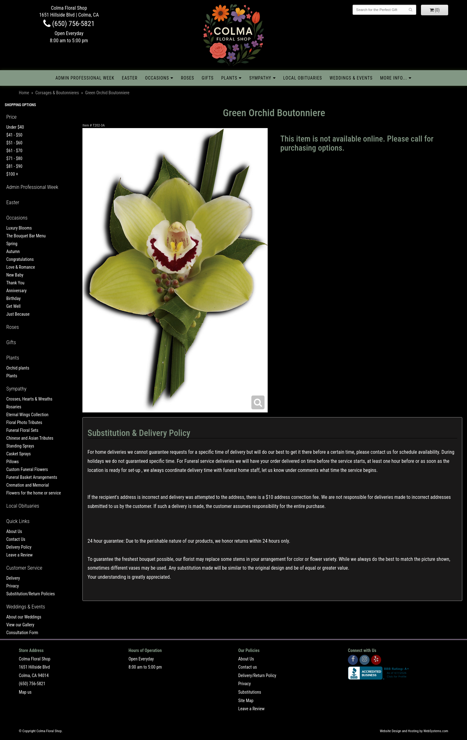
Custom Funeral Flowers (27, 469)
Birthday (13, 298)
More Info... (393, 77)
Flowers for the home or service (33, 492)
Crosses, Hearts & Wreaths (29, 398)
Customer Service (24, 568)
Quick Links (17, 521)
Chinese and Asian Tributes (29, 438)
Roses (187, 77)
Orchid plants (17, 367)
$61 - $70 (14, 150)
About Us (14, 531)
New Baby (15, 274)
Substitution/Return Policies (30, 593)
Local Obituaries (302, 77)
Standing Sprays (20, 445)
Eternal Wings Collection (27, 414)
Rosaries (13, 406)
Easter (130, 77)
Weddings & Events (351, 77)
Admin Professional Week (84, 77)
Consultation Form (22, 632)
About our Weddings (23, 616)
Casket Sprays (18, 453)
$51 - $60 (14, 142)
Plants (229, 77)
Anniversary (16, 290)
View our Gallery (20, 624)
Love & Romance (20, 267)
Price (11, 117)
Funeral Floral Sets (22, 430)
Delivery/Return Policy (257, 675)
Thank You (15, 282)
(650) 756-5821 (69, 23)
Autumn (13, 251)
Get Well (13, 306)
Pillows (12, 461)
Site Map (246, 700)
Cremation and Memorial (27, 485)
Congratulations (20, 259)
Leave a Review (19, 554)
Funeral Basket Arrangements (31, 477)
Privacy (12, 585)
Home (24, 92)
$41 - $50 (14, 134)
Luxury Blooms (19, 227)
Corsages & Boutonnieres (57, 92)
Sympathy (260, 77)
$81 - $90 (14, 166)
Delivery (13, 578)
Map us (25, 692)
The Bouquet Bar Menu (25, 235)
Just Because (17, 314)
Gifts (208, 77)
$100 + (12, 174)
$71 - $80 (14, 158)
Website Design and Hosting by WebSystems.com (414, 731)
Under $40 (15, 127)
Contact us (247, 667)
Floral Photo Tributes (24, 422)
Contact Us (15, 539)
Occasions (157, 77)
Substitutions (249, 692)
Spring (11, 243)
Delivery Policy (18, 547)
